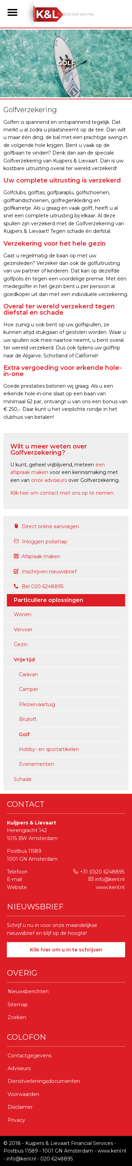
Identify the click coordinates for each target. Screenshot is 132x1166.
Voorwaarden (23, 1094)
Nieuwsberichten (28, 991)
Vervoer (23, 629)
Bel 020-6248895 (38, 586)
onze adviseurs (49, 480)
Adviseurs (19, 1068)
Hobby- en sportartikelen (49, 749)
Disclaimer (20, 1107)
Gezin (21, 644)
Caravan (28, 674)
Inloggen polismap (40, 541)
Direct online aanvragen (46, 526)
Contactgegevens (29, 1056)
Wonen (22, 614)
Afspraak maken (37, 556)
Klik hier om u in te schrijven (66, 950)
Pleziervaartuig (37, 704)
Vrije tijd (24, 659)
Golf (24, 734)
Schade (23, 779)
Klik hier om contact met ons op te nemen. (62, 493)
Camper (28, 689)
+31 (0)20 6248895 (98, 872)
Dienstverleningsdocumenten (44, 1081)
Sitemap (18, 1004)
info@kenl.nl (106, 879)
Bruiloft (28, 719)
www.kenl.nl (110, 887)
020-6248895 (56, 1159)
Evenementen (36, 764)
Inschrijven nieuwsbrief (45, 572)
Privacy (16, 1120)
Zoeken (17, 1017)
